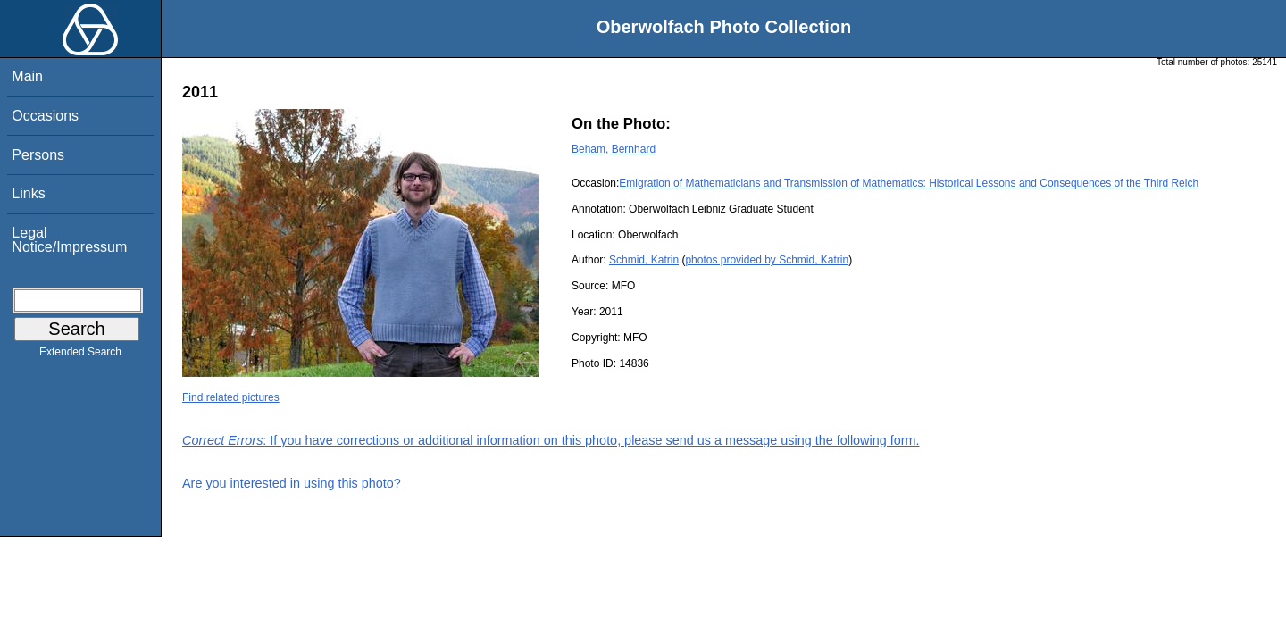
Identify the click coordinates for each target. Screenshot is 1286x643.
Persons (38, 155)
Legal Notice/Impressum (69, 240)
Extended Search (80, 355)
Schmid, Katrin (644, 260)
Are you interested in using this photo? (291, 483)
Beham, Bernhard (614, 149)
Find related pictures (231, 397)
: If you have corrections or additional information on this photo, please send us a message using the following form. (551, 440)
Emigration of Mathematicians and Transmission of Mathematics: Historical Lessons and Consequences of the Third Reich (908, 183)
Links (28, 193)
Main (27, 76)
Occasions (45, 115)
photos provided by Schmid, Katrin (766, 260)
